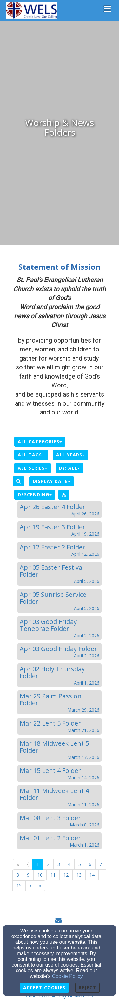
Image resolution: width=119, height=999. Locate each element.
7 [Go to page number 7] (100, 864)
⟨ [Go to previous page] (28, 864)
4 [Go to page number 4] (69, 864)
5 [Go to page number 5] (79, 864)
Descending (35, 494)
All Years (70, 455)
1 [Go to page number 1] (37, 864)
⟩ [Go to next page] (30, 886)
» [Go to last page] (40, 886)
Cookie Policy (67, 976)
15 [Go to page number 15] (19, 886)
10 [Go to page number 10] (40, 875)
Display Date (51, 481)
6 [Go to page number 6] (90, 864)
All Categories (40, 441)
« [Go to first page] (18, 864)
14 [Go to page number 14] (92, 875)
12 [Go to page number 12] (66, 875)
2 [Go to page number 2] (48, 864)
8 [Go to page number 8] (18, 875)
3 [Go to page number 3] (58, 864)
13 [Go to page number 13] (79, 875)
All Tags (31, 455)
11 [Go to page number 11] (53, 875)
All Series (32, 468)
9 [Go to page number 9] (28, 875)
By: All (69, 468)
